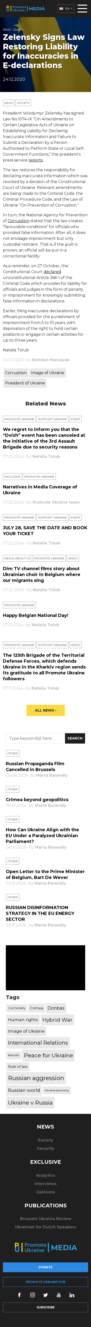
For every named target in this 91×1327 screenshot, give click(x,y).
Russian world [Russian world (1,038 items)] (24, 1090)
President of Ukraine (25, 383)
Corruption (18, 221)
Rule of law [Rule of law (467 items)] (18, 1066)
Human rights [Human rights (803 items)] (23, 1019)
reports (35, 160)
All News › (45, 710)
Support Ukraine (52, 419)
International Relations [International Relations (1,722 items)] (38, 1042)
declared (52, 271)
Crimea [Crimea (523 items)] (36, 1008)
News (6, 29)
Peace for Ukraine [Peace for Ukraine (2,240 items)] (48, 1055)
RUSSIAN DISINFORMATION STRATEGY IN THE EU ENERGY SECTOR (40, 913)
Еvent (75, 419)
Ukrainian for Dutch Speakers (45, 1227)
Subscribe (46, 1307)
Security (45, 1148)
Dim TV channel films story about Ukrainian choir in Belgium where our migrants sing (41, 574)
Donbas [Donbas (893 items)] (56, 1008)
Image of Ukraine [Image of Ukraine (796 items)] (26, 1031)
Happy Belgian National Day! (35, 615)
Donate (45, 1267)
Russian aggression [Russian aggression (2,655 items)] (36, 1078)
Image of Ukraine (47, 372)
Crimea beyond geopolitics (37, 799)
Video (73, 558)
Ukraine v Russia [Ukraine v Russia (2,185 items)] (30, 1102)
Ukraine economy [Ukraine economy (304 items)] (56, 1090)
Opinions (45, 1192)
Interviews (45, 1183)
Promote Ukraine (19, 419)
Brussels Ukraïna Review (45, 1218)
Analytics (45, 1175)
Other (12, 753)
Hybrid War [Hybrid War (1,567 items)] (57, 1019)
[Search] (35, 738)
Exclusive (12, 476)
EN (64, 8)
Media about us (17, 558)
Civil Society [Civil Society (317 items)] (16, 1008)
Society (18, 29)
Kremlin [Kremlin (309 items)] (13, 1055)
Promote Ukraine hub (45, 1282)
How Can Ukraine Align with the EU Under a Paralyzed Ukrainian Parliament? (42, 835)
